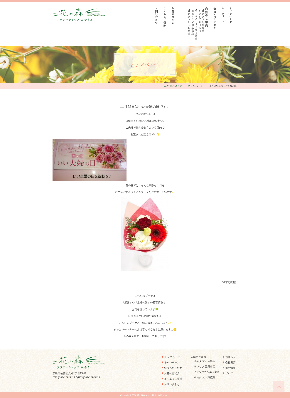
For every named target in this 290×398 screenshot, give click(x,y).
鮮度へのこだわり (174, 367)
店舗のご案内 (198, 357)
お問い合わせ (172, 384)
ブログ (229, 373)
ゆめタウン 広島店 (204, 361)
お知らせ (230, 357)
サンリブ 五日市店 (204, 366)
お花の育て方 (172, 373)
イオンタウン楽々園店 (207, 372)
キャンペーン (172, 362)
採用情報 (230, 367)
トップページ (172, 357)
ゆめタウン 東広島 (204, 377)
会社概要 (230, 362)
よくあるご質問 (173, 378)
